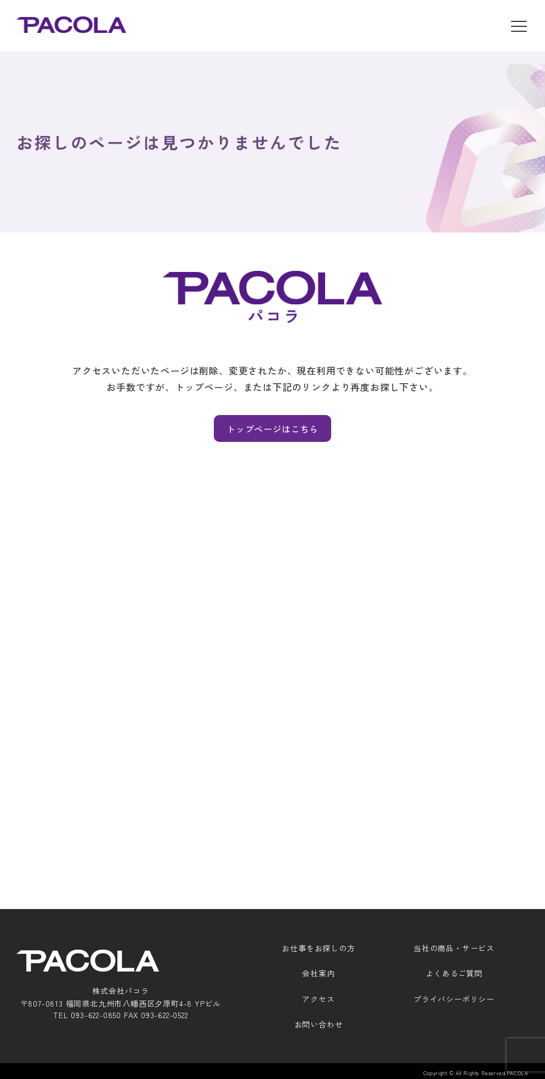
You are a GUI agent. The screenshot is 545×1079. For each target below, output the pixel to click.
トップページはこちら (272, 428)
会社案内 (318, 969)
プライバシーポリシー (454, 993)
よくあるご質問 (453, 969)
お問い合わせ (318, 1016)
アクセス (318, 993)
